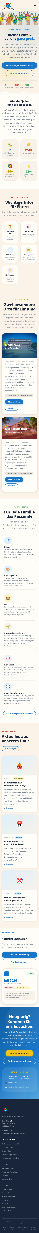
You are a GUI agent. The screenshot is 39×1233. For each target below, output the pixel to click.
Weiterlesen (9, 810)
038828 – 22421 (8, 1130)
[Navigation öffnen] (35, 5)
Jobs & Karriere (7, 1179)
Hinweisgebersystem (9, 1196)
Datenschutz (6, 1204)
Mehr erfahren (14, 404)
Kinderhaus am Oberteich (10, 1144)
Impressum (5, 1200)
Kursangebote (6, 1151)
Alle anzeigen (10, 751)
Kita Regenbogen (7, 1147)
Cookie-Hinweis (7, 1211)
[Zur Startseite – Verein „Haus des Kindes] (8, 5)
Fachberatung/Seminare (10, 1155)
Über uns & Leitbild (8, 1168)
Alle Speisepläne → (19, 964)
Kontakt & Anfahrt (8, 1189)
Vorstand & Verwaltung (10, 1172)
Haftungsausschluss (8, 1207)
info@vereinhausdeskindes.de (13, 1134)
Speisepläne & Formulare (10, 1158)
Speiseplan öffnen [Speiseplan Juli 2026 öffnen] (19, 956)
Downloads (5, 1193)
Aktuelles (5, 1175)
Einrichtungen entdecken (19, 65)
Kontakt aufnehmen (19, 73)
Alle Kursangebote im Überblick (19, 713)
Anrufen (11, 410)
